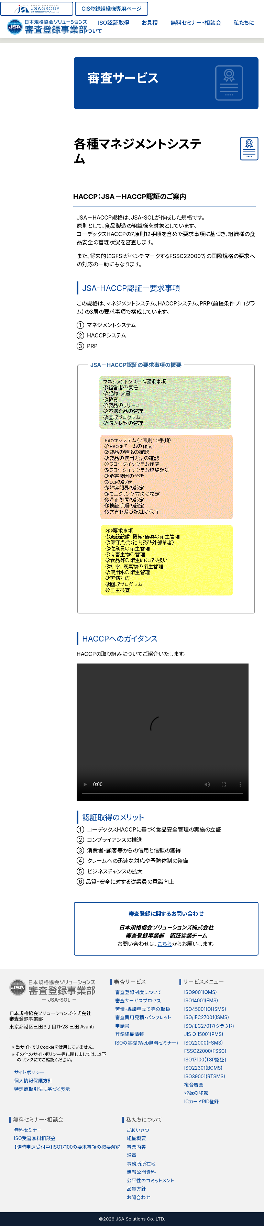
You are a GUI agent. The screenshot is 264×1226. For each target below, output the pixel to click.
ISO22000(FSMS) (203, 1043)
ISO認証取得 (113, 22)
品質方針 (136, 1189)
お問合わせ (138, 1197)
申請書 (122, 1026)
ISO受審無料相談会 (35, 1138)
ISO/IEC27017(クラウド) (209, 1026)
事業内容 (136, 1147)
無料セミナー (28, 1130)
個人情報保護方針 (33, 1080)
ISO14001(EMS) (201, 1000)
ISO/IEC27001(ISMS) (206, 1017)
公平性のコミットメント (150, 1180)
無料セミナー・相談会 (195, 22)
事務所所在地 (141, 1164)
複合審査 (194, 1085)
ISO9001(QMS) (200, 992)
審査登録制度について (138, 992)
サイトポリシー (29, 1072)
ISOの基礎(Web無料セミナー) (146, 1043)
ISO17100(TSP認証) (205, 1059)
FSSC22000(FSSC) (205, 1051)
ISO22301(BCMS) (203, 1068)
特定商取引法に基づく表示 (42, 1089)
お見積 (150, 22)
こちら (164, 943)
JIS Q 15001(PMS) (203, 1034)
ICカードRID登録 (201, 1101)
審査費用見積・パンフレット (143, 1017)
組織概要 (136, 1138)
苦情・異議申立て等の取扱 (142, 1009)
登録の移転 (196, 1093)
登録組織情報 (129, 1034)
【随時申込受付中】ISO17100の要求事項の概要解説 (67, 1147)
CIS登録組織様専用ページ (111, 8)
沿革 (131, 1155)
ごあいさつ (138, 1130)
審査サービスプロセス (138, 1000)
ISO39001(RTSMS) (204, 1076)
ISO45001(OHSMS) (205, 1009)
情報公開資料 (141, 1172)
